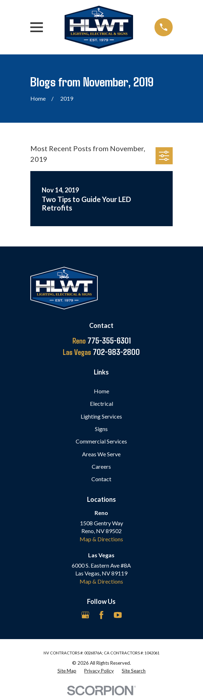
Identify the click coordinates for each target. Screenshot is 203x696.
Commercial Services (101, 441)
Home (101, 391)
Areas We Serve (101, 454)
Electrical (101, 403)
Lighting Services (101, 416)
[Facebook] (101, 615)
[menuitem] (66, 671)
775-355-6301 (101, 340)
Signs (101, 428)
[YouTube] (118, 615)
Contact (101, 478)
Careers (101, 466)
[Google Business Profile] (85, 615)
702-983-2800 (101, 351)
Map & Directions (101, 539)
